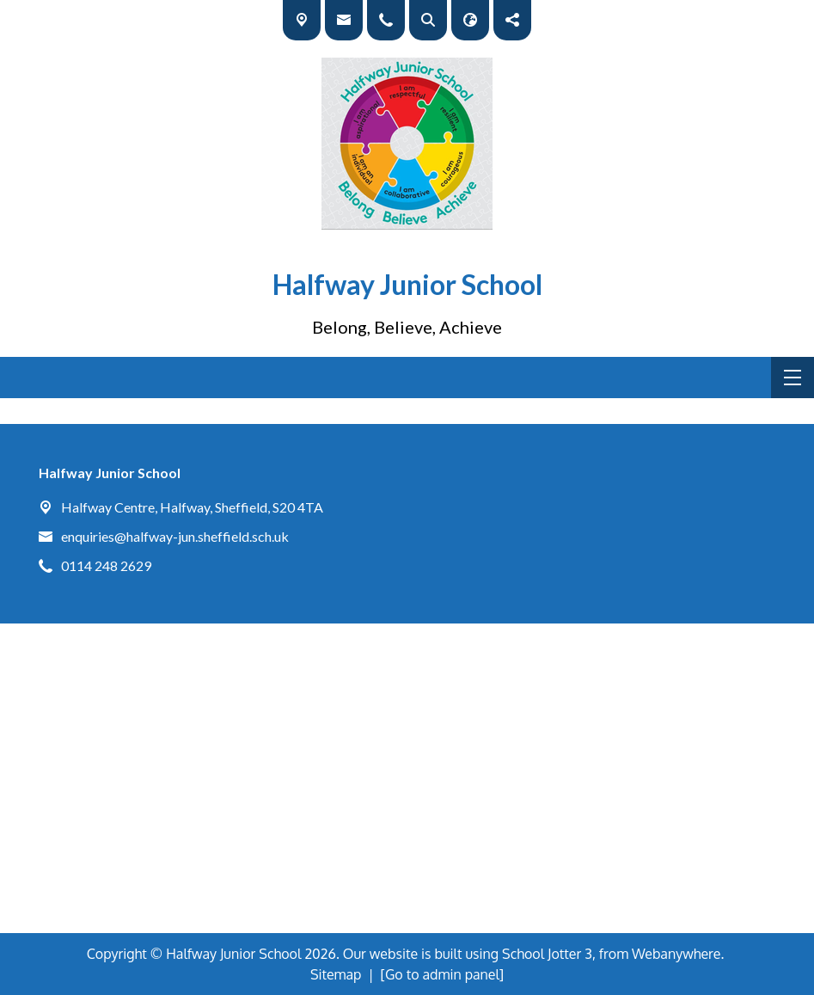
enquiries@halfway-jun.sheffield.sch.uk (175, 536)
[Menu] (792, 377)
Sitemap (336, 974)
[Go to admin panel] (443, 974)
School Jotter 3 (547, 953)
